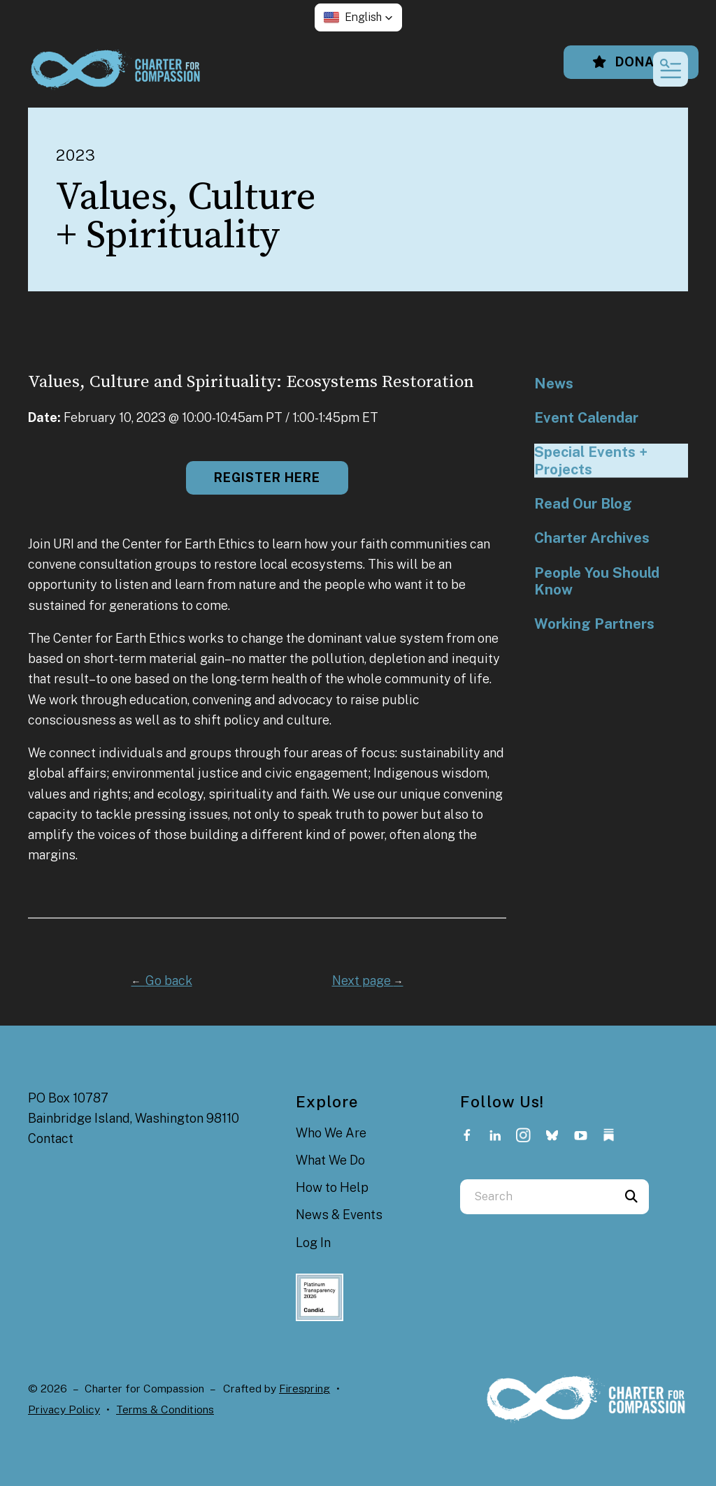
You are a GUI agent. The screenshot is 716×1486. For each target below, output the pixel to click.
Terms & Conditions (165, 1409)
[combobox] (537, 1196)
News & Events (339, 1214)
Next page (367, 980)
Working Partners (594, 623)
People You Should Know (596, 581)
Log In (313, 1242)
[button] (358, 17)
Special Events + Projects (590, 460)
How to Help (332, 1187)
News (553, 383)
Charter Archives (592, 538)
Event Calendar (586, 417)
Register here (267, 477)
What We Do (330, 1160)
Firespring (304, 1388)
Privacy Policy (64, 1409)
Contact (50, 1138)
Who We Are (331, 1133)
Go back (161, 980)
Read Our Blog (583, 503)
